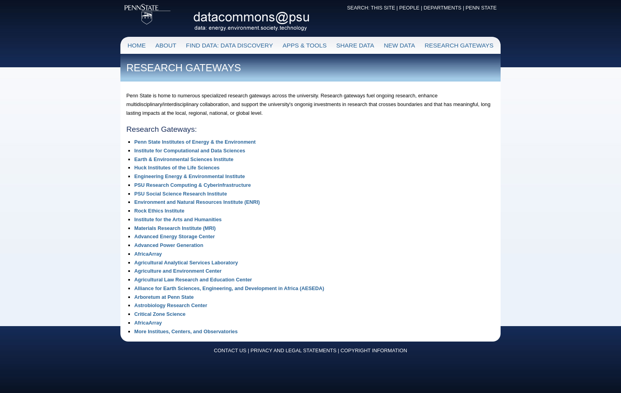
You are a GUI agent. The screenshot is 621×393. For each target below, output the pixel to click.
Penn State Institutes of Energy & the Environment (194, 142)
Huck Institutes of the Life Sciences (176, 168)
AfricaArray (148, 254)
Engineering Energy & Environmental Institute (189, 176)
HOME (137, 45)
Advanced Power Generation (168, 245)
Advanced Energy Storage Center (174, 236)
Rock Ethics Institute (159, 211)
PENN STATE (481, 8)
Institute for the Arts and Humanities (178, 219)
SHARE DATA (355, 45)
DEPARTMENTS (443, 8)
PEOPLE (409, 8)
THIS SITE (383, 8)
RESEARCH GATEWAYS (459, 45)
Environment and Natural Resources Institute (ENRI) (197, 202)
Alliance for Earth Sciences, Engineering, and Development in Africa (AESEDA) (229, 288)
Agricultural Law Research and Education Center (193, 280)
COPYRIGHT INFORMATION (374, 350)
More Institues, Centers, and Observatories (186, 331)
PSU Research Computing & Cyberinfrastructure (192, 185)
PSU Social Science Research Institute (180, 194)
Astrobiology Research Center (170, 305)
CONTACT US (230, 350)
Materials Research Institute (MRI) (175, 228)
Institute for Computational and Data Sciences (189, 151)
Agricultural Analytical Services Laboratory (186, 263)
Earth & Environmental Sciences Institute (183, 159)
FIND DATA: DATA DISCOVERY (229, 45)
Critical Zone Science (159, 314)
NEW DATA (399, 45)
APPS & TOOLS (304, 45)
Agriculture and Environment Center (177, 271)
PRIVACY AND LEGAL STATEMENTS (294, 350)
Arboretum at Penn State (164, 297)
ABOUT (165, 45)
